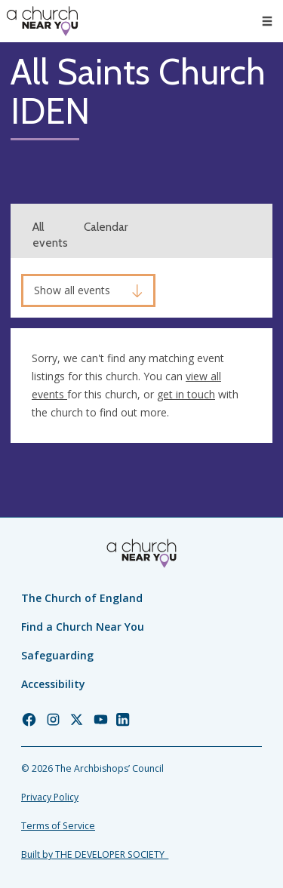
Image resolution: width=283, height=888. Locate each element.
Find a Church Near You (82, 626)
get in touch (186, 394)
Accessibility (53, 684)
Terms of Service (58, 825)
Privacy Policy (49, 797)
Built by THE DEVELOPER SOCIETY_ (94, 854)
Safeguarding (57, 655)
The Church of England (82, 598)
